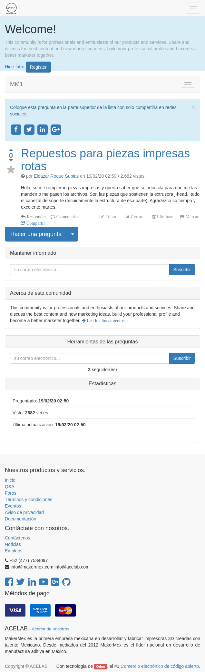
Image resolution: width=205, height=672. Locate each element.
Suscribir (182, 269)
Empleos (13, 550)
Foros (10, 493)
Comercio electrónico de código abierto (160, 666)
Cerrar (136, 216)
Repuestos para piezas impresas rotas (105, 160)
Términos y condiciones (28, 499)
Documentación (20, 518)
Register (38, 67)
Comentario (66, 216)
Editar (110, 216)
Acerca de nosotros (50, 629)
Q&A (10, 486)
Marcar (191, 216)
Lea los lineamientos (105, 320)
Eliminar (164, 216)
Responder (35, 216)
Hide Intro (14, 66)
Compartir (35, 223)
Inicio (10, 480)
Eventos (13, 506)
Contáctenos (17, 537)
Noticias (13, 544)
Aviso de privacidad (24, 512)
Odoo (100, 666)
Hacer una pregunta (36, 234)
